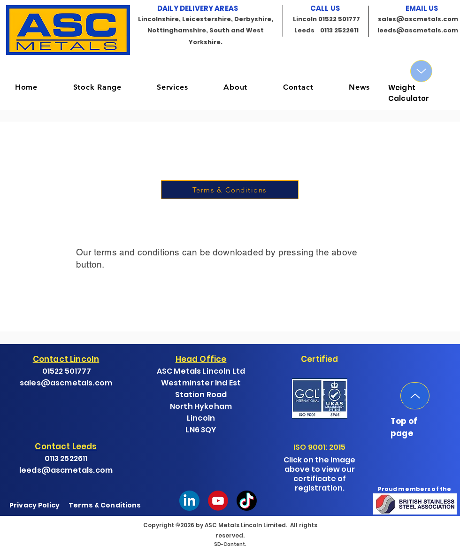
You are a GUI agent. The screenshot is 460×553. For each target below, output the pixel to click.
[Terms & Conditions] (230, 189)
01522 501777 (67, 371)
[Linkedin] (189, 501)
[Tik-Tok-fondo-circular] (247, 501)
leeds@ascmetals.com (417, 30)
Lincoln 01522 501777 (326, 19)
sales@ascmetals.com (418, 19)
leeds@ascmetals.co (62, 470)
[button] (97, 87)
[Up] (421, 71)
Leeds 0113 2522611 (326, 30)
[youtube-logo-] (218, 501)
